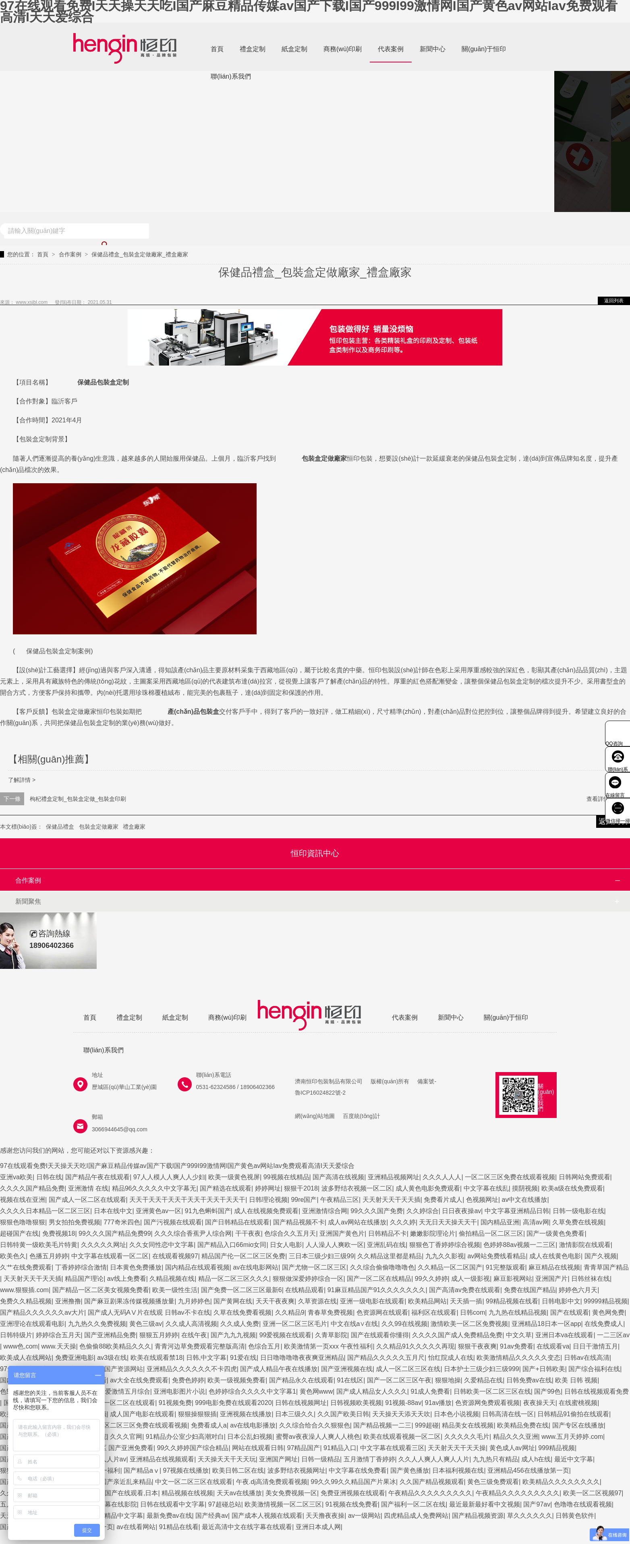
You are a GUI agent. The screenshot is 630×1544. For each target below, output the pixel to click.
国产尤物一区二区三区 (314, 1267)
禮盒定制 (252, 49)
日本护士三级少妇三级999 (481, 1368)
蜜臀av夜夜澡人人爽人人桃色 (318, 1436)
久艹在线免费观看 (26, 1267)
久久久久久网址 (103, 1244)
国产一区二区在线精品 (379, 1278)
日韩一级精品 (320, 1459)
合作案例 (70, 254)
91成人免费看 (430, 1391)
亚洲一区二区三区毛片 (295, 1323)
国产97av (536, 1504)
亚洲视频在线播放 (245, 1414)
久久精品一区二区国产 (450, 1267)
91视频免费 (175, 1402)
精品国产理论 (84, 1278)
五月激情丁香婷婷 (369, 1459)
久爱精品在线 (483, 1380)
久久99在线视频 (404, 1323)
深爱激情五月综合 (124, 1391)
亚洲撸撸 (68, 1301)
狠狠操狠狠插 (197, 1414)
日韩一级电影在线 (578, 1210)
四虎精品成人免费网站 (416, 1515)
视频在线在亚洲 (22, 1199)
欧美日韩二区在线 (238, 1470)
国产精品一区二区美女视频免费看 (100, 1289)
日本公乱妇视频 (249, 1436)
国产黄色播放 (409, 1470)
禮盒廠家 (134, 826)
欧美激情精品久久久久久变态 (518, 1357)
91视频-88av (403, 1402)
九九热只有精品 (495, 1459)
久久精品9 (290, 1312)
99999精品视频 (606, 1301)
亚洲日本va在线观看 (564, 1335)
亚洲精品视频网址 (393, 1177)
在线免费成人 (603, 1323)
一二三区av (613, 1335)
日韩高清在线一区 (508, 1414)
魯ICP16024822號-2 (320, 1092)
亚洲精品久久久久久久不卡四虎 (192, 1368)
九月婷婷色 (194, 1301)
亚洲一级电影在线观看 (372, 1301)
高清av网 (536, 1222)
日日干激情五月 (595, 1346)
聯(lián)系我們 (231, 76)
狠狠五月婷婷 (158, 1335)
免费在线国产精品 (529, 1289)
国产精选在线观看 (225, 1188)
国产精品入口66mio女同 (232, 1244)
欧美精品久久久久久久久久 (561, 1481)
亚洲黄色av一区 (158, 1210)
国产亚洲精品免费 (110, 1335)
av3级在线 (112, 1357)
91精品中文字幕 (120, 1515)
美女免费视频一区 (291, 1493)
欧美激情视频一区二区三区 (283, 1504)
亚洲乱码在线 (386, 1244)
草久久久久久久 (529, 1515)
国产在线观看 (569, 1312)
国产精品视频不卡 (299, 1222)
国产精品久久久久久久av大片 (42, 1312)
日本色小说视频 (456, 1414)
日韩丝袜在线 (590, 1278)
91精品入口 (339, 1447)
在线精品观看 (304, 1289)
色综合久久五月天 (290, 1233)
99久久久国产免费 (376, 1210)
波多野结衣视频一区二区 (356, 1188)
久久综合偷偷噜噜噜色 (382, 1267)
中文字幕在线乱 (486, 1188)
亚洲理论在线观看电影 (32, 1323)
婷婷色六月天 (578, 1289)
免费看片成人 (443, 1199)
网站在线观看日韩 (258, 1447)
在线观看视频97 (175, 1256)
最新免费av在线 (169, 1515)
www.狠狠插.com (24, 1289)
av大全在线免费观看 (139, 1380)
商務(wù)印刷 (342, 49)
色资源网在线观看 (382, 1312)
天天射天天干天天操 (457, 1447)
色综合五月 (264, 1346)
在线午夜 (194, 1335)
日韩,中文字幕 (206, 1357)
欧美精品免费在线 (523, 1425)
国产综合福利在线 (594, 1368)
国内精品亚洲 (500, 1222)
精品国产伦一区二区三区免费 (243, 1256)
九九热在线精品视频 (518, 1312)
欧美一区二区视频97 (592, 1493)
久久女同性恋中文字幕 (161, 1244)
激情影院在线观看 (585, 1244)
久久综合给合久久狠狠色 (314, 1425)
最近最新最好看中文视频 (484, 1504)
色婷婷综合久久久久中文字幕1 (252, 1391)
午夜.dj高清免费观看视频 (271, 1481)
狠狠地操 (448, 1380)
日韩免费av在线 (529, 1380)
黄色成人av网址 (512, 1447)
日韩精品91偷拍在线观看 (573, 1414)
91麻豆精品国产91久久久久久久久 (376, 1289)
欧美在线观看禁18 (157, 1357)
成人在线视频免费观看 (266, 1210)
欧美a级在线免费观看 (572, 1188)
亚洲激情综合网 (324, 1210)
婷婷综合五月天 (58, 1335)
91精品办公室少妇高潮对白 (185, 1436)
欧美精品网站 (427, 1301)
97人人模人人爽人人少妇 (169, 1177)
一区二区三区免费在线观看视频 (510, 1177)
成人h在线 (536, 1459)
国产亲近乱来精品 (126, 1481)
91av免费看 (516, 1346)
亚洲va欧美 (16, 1177)
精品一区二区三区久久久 (233, 1278)
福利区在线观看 (433, 1312)
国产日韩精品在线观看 (237, 1222)
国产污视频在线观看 (173, 1222)
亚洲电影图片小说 (179, 1391)
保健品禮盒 (60, 826)
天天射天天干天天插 (392, 1199)
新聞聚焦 (28, 901)
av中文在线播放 (524, 1199)
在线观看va (553, 1346)
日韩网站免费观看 (584, 1177)
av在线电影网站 (255, 1267)
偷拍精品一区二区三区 (491, 1233)
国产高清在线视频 (338, 1177)
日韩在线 (49, 1177)
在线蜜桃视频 (578, 1402)
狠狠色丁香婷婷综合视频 (444, 1244)
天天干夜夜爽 (275, 1301)
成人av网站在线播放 (357, 1222)
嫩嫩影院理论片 (432, 1233)
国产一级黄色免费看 (555, 1233)
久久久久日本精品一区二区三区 (45, 1210)
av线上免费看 (126, 1278)
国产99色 (547, 1391)
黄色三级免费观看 (493, 1481)
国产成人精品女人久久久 (371, 1391)
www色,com (21, 1346)
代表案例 (391, 49)
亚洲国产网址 (278, 1459)
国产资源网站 (123, 1368)
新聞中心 (433, 49)
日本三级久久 (294, 1414)
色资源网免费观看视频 (487, 1402)
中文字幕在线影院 (111, 1504)
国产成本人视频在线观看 (267, 1515)
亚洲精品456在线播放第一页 (528, 1470)
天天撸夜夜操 (325, 1515)
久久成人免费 (239, 1323)
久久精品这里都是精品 (389, 1256)
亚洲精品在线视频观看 (162, 1459)
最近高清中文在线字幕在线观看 (247, 1526)
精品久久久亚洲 (515, 1436)
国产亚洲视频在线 (347, 1368)
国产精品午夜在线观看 (97, 1177)
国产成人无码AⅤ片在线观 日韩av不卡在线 (149, 1312)
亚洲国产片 (551, 1278)
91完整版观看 (505, 1267)
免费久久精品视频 (26, 1301)
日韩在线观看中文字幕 (172, 1504)
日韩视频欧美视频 (356, 1402)
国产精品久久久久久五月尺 (386, 1357)
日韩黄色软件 (574, 1515)
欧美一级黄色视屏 (234, 1177)
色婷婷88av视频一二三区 (519, 1244)
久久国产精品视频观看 (432, 1481)
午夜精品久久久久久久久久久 (430, 1493)
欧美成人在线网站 (26, 1357)
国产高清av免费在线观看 (464, 1289)
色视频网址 (482, 1199)
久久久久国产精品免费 (32, 1188)
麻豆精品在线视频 (554, 1267)
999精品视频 (556, 1447)
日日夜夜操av (461, 1210)
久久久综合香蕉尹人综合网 (193, 1233)
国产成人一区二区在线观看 (87, 1199)
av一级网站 (364, 1515)
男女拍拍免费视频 (74, 1222)
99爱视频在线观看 (285, 1335)
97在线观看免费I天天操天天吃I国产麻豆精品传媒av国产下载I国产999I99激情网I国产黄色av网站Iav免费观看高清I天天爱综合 (309, 11)
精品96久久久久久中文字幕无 (154, 1188)
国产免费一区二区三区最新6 (241, 1289)
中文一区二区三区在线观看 (193, 1481)
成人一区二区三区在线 (408, 1368)
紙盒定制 (294, 49)
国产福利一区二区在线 (413, 1504)
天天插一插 (466, 1301)
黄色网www (316, 1391)
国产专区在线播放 (578, 1425)
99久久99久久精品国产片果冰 (353, 1481)
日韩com (472, 1312)
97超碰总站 (224, 1504)
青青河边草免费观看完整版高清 (200, 1346)
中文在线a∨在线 (354, 1323)
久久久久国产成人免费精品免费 (457, 1335)
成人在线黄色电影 (555, 1256)
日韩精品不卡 (387, 1233)
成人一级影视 (470, 1278)
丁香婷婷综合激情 (81, 1267)
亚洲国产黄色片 (342, 1233)
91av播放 (438, 1402)
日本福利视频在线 (458, 1470)
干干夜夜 (248, 1233)
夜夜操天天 (539, 1402)
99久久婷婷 (431, 1278)
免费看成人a (209, 1425)
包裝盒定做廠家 (98, 826)
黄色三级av (145, 1323)
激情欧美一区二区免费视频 (469, 1323)
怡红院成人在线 (450, 1357)
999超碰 (427, 1425)
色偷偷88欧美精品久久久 (115, 1346)
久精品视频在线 (172, 1278)
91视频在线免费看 (351, 1504)
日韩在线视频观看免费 (596, 1391)
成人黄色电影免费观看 (428, 1188)
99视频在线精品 (286, 1177)
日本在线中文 (113, 1210)
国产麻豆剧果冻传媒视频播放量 (129, 1301)
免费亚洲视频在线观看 (353, 1493)
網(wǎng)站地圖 (315, 1116)
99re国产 (304, 1199)
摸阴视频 (525, 1188)
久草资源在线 (317, 1301)
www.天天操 (58, 1346)
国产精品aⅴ (142, 1470)
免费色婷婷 (188, 1380)
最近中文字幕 (573, 1459)
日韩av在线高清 (586, 1357)
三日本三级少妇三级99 (321, 1256)
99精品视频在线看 (512, 1301)
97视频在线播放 (186, 1470)
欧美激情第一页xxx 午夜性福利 (328, 1346)
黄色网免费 (608, 1312)
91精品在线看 (179, 1526)
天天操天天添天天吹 (401, 1414)
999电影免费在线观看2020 (233, 1402)
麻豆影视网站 (512, 1278)
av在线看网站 (135, 1526)
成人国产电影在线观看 (142, 1414)
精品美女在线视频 (467, 1425)
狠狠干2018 (301, 1188)
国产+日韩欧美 (543, 1368)
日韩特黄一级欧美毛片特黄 (38, 1244)
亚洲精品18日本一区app (546, 1323)
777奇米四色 (122, 1222)
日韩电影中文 (561, 1301)
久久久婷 (403, 1222)
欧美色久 (13, 1256)
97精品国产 (303, 1447)
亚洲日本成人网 (318, 1526)
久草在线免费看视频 (242, 1312)
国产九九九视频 (233, 1335)
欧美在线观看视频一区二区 (402, 1436)
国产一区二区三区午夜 (399, 1380)
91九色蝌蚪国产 (208, 1210)
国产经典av (211, 1515)
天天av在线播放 (239, 1493)
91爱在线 (243, 1357)
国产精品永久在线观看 (301, 1380)
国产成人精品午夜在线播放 (278, 1368)
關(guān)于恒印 (484, 49)
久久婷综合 (422, 1210)
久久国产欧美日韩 (343, 1414)
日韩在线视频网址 (301, 1402)
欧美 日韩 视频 (576, 1380)
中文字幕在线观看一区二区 (110, 1256)
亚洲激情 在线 (88, 1188)
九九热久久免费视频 (97, 1323)
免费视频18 (58, 1233)
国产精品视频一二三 (382, 1425)
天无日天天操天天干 (448, 1222)
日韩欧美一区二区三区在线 (492, 1391)
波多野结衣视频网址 (296, 1470)
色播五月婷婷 (48, 1256)
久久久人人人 (442, 1177)
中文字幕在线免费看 (358, 1470)
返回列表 (614, 300)
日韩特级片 (16, 1335)
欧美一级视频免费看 (236, 1380)
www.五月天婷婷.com (572, 1436)
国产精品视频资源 (478, 1515)
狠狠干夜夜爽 (477, 1346)
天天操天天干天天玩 (227, 1459)
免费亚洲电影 (74, 1357)
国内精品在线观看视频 (197, 1267)
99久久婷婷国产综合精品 (193, 1447)
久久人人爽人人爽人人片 (433, 1459)
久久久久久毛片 (466, 1436)
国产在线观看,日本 (131, 1493)
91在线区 (350, 1380)
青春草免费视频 (330, 1312)
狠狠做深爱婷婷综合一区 (308, 1278)
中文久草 (519, 1335)
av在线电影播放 (253, 1425)
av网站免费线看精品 (496, 1256)
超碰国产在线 (19, 1233)
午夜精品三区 (339, 1199)
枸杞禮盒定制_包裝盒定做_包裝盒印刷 (78, 799)
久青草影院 (331, 1335)
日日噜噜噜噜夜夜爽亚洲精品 (302, 1357)
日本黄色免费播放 (136, 1267)
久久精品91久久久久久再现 (415, 1346)
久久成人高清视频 (191, 1323)
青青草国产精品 (606, 1267)
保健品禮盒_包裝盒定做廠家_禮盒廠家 (139, 254)
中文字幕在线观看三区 (392, 1447)
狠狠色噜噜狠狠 (22, 1222)
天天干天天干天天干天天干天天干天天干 (187, 1199)
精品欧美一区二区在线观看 (116, 1402)
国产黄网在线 (232, 1301)
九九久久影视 (444, 1256)
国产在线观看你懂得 (380, 1335)
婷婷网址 (268, 1188)
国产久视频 (600, 1256)
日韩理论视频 (268, 1199)
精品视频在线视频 (187, 1493)
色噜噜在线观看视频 (583, 1504)
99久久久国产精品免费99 (115, 1233)
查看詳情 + (600, 799)
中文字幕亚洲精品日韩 (517, 1210)
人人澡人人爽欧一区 (335, 1244)
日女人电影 (286, 1244)
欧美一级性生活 (174, 1289)
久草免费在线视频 (578, 1222)
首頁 (217, 49)
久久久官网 (126, 1436)
